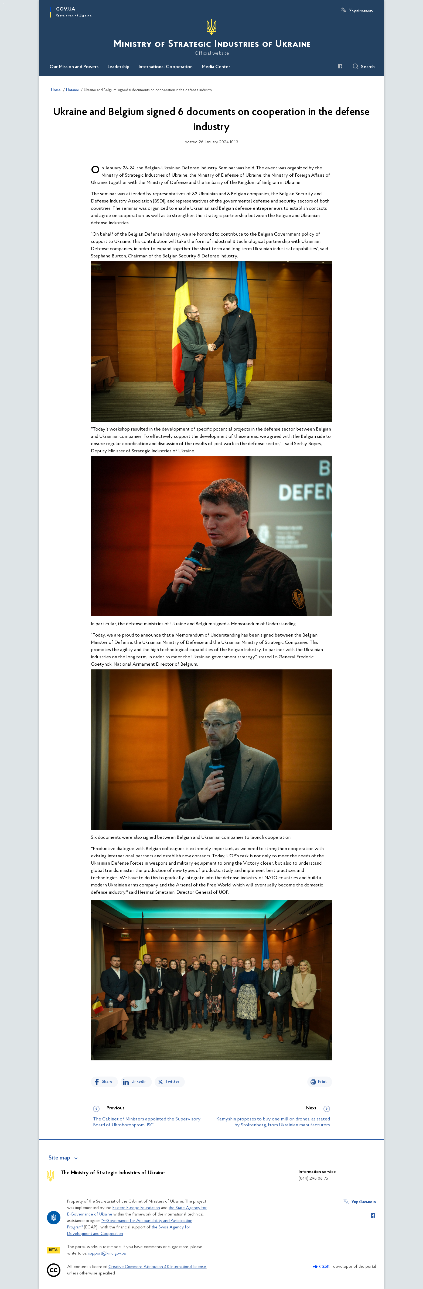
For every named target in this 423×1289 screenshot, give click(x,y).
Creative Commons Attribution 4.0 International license (157, 1267)
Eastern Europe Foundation (136, 1208)
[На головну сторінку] (211, 37)
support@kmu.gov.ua (107, 1253)
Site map (59, 1158)
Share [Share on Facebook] (107, 1082)
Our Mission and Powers (74, 67)
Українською (361, 10)
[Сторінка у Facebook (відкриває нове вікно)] (340, 66)
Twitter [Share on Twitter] (172, 1082)
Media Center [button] (216, 67)
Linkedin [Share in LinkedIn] (138, 1082)
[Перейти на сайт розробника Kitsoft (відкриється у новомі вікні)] (321, 1266)
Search (368, 67)
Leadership (118, 67)
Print (322, 1082)
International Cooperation (166, 67)
